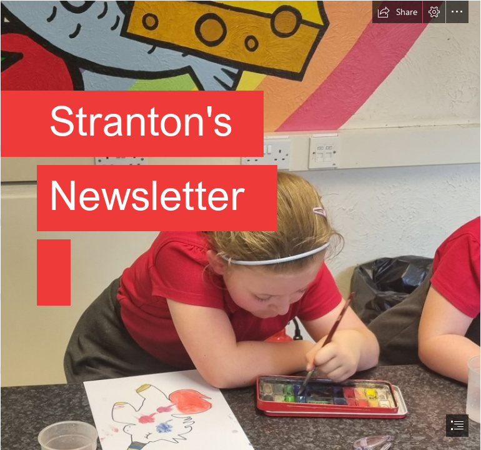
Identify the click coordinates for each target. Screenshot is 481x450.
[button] (397, 12)
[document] (240, 225)
